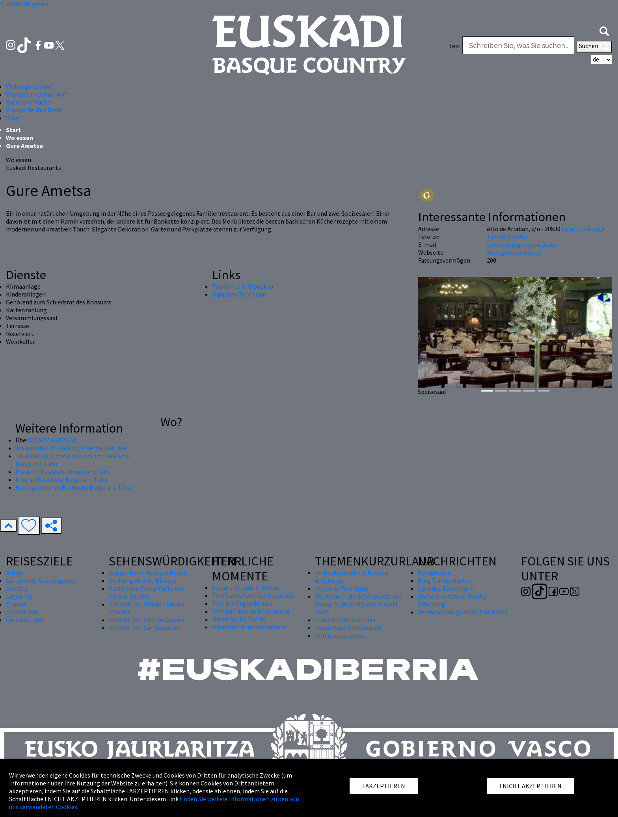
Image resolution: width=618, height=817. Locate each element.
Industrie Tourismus (342, 588)
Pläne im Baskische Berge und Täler (63, 472)
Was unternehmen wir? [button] (37, 94)
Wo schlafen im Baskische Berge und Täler (71, 448)
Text (455, 46)
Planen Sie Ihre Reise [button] (34, 110)
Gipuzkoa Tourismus (239, 294)
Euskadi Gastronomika (345, 620)
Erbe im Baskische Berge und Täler (61, 479)
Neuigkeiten (434, 572)
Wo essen (19, 138)
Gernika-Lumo (25, 620)
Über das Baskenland (446, 588)
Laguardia (19, 596)
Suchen (594, 46)
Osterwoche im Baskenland (249, 627)
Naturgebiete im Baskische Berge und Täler (73, 487)
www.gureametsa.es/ (515, 252)
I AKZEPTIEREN (383, 786)
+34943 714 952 (507, 237)
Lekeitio (17, 588)
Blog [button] (12, 118)
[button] (604, 30)
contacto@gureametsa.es (522, 244)
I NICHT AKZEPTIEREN (530, 786)
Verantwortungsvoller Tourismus (462, 612)
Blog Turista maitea (445, 580)
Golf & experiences (340, 636)
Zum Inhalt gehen (24, 4)
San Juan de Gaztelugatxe (40, 580)
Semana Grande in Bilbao (245, 587)
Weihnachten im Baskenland (250, 611)
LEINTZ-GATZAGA (53, 440)
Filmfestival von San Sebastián (253, 595)
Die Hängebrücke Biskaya (142, 580)
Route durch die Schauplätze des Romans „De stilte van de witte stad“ (358, 604)
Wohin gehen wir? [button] (30, 86)
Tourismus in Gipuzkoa (242, 286)
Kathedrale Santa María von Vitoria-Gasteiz (146, 592)
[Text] (518, 45)
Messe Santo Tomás (239, 619)
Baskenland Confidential (348, 628)
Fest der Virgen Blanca (242, 603)
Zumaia (16, 604)
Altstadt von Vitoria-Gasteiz (147, 620)
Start (13, 130)
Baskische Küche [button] (28, 102)
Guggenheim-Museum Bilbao (148, 572)
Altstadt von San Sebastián (145, 628)
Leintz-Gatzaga (583, 229)
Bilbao (15, 572)
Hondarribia (22, 612)
